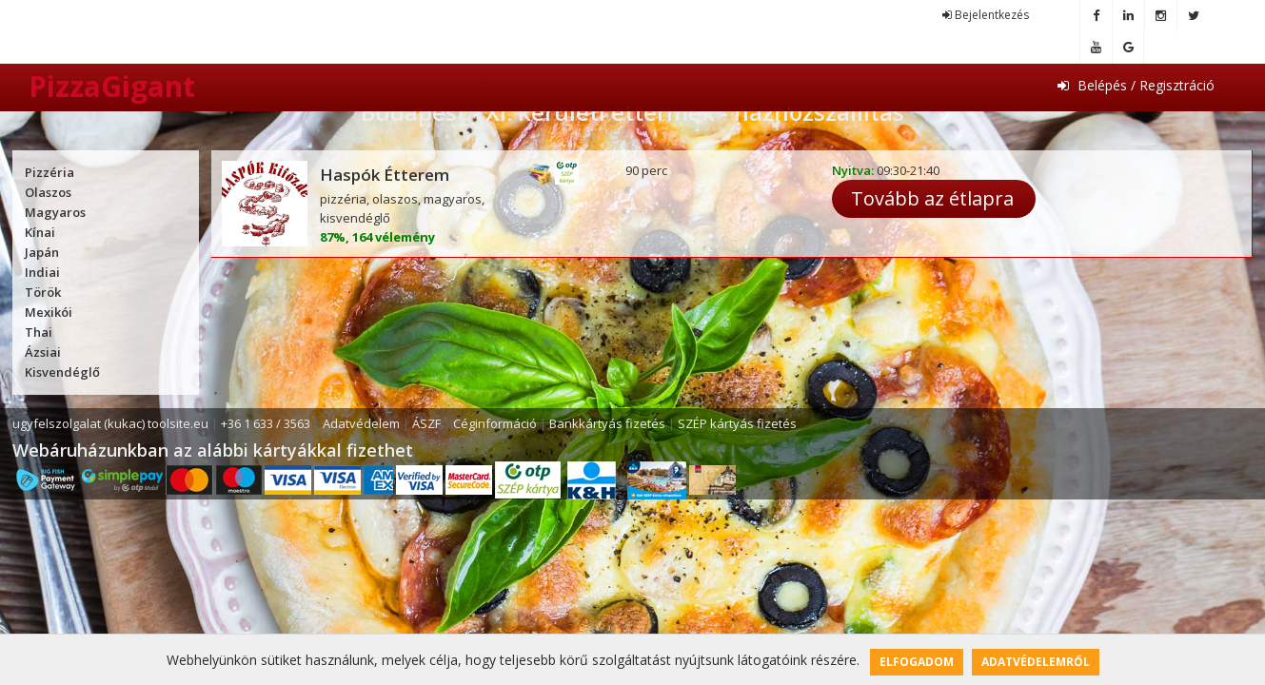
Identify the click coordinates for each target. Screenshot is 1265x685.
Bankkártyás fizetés (607, 423)
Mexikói (48, 312)
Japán (42, 252)
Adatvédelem (361, 423)
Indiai (42, 272)
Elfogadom (917, 662)
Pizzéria (49, 172)
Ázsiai (43, 352)
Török (43, 292)
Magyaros (55, 212)
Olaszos (48, 192)
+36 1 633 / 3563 (265, 423)
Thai (38, 332)
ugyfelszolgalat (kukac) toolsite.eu (110, 423)
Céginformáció (495, 423)
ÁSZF (426, 423)
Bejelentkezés (985, 15)
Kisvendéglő (62, 372)
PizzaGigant (112, 86)
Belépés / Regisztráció (1136, 85)
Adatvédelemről (1035, 662)
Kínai (40, 232)
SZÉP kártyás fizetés (737, 423)
